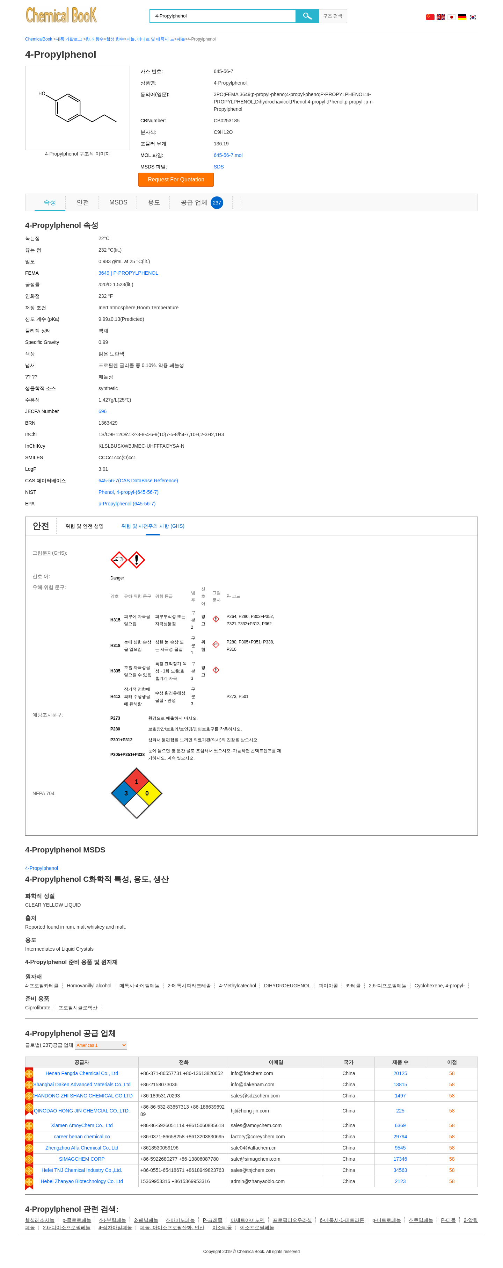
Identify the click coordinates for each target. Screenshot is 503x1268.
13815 (400, 1084)
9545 (400, 1148)
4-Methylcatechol (237, 985)
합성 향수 (115, 39)
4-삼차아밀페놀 (115, 1227)
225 (400, 1111)
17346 (400, 1159)
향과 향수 (94, 39)
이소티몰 (222, 1227)
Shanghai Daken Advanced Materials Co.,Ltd (82, 1084)
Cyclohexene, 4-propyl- (440, 985)
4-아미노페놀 (180, 1220)
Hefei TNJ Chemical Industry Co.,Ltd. (82, 1170)
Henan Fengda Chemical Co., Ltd (81, 1073)
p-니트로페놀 (386, 1220)
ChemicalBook (38, 39)
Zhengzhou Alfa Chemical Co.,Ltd (81, 1148)
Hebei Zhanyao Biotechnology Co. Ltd (82, 1181)
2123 (400, 1181)
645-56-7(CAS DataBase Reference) (138, 480)
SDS (219, 167)
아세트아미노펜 (248, 1220)
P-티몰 (448, 1220)
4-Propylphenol (41, 868)
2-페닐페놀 (146, 1220)
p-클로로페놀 (77, 1220)
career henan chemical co (82, 1136)
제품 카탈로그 (69, 39)
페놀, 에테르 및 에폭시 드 (150, 39)
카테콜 (353, 985)
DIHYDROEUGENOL (287, 985)
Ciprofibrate (37, 1007)
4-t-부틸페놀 (112, 1220)
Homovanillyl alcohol (89, 985)
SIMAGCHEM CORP (82, 1159)
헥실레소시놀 (39, 1220)
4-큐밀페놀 (421, 1220)
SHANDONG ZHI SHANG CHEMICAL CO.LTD (82, 1095)
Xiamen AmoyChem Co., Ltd (82, 1125)
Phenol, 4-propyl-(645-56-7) (129, 492)
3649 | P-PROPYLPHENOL (128, 273)
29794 (400, 1136)
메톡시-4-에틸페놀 (139, 985)
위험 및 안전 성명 (84, 526)
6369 (400, 1125)
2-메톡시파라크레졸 (189, 985)
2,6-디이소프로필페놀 (66, 1227)
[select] (101, 1045)
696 (103, 411)
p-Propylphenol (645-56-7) (127, 503)
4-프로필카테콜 (42, 985)
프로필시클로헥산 (77, 1007)
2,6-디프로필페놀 (388, 985)
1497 (400, 1095)
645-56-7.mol (228, 155)
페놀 (181, 39)
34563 (400, 1170)
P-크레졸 (213, 1220)
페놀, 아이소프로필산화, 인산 (172, 1227)
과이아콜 (328, 985)
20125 (400, 1073)
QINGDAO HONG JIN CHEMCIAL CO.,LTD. (82, 1111)
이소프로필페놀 (257, 1227)
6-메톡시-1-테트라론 (342, 1220)
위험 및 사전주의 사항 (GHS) (152, 526)
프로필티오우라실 (292, 1220)
